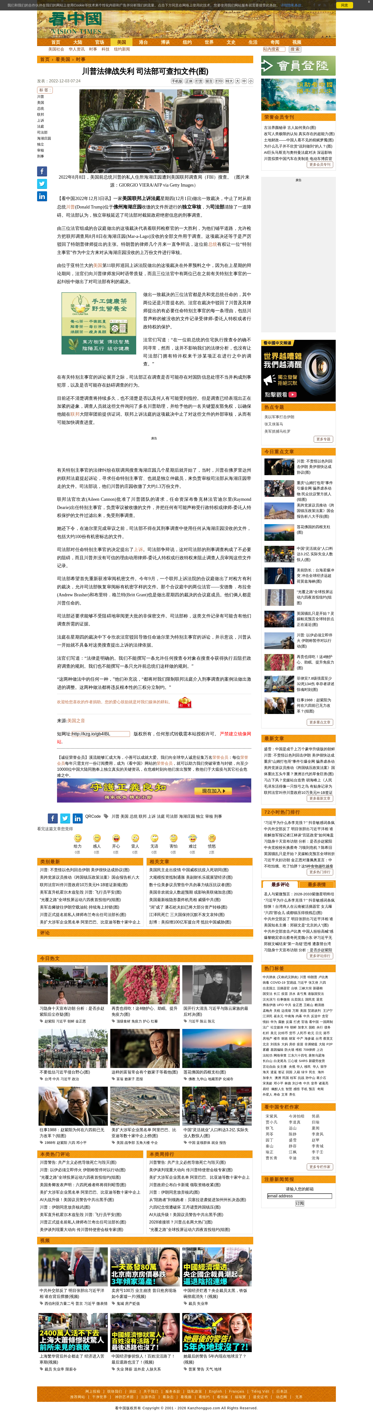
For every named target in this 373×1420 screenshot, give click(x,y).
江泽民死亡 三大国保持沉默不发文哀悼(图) (187, 915)
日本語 (282, 1391)
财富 (292, 1038)
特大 (229, 81)
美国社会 (56, 49)
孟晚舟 (267, 1011)
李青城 (318, 1146)
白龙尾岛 (280, 1061)
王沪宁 (328, 1011)
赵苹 (316, 1140)
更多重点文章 (320, 722)
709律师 (309, 1050)
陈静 (293, 1134)
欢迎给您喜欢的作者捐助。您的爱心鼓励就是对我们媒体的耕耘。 (115, 702)
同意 (344, 5)
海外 (321, 1072)
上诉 (40, 120)
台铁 (294, 988)
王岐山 (308, 1005)
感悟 (296, 1089)
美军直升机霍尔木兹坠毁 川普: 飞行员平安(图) (81, 892)
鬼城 (120, 1303)
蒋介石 (321, 1078)
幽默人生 (277, 1089)
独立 (40, 144)
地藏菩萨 (215, 1079)
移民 (307, 1066)
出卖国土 (269, 988)
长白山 (267, 1061)
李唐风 (318, 1134)
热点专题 (274, 407)
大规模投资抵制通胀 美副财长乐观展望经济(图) (191, 877)
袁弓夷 (302, 994)
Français (237, 1391)
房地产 (267, 1038)
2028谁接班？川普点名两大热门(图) (180, 1222)
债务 (327, 1027)
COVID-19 (277, 982)
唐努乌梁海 (317, 1055)
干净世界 (99, 1397)
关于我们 (150, 1391)
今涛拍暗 (297, 1116)
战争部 (129, 1143)
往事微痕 (283, 999)
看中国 (78, 22)
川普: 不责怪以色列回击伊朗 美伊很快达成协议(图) (84, 870)
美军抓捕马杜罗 (277, 431)
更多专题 (323, 439)
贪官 (325, 1016)
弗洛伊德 (269, 1005)
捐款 (133, 1391)
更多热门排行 (320, 872)
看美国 (63, 59)
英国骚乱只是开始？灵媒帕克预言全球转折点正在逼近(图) (315, 619)
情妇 (266, 1022)
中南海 (289, 1016)
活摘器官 (283, 988)
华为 (273, 1022)
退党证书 (260, 1397)
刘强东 (275, 1044)
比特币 (283, 1033)
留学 (323, 1066)
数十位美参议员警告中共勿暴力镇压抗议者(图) (190, 885)
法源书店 (148, 1397)
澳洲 (278, 1078)
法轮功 (267, 1055)
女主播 (282, 1066)
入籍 (297, 1072)
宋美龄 (267, 1083)
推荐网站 (77, 1397)
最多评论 (280, 884)
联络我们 (114, 1391)
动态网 (281, 1397)
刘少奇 (297, 1083)
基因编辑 (276, 1050)
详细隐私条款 (291, 5)
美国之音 (76, 720)
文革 (284, 1094)
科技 (106, 49)
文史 (231, 42)
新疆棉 (318, 988)
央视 (292, 1066)
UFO (280, 1005)
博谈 (165, 42)
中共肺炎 (269, 977)
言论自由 (269, 1066)
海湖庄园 (44, 138)
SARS (303, 1061)
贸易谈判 (315, 1011)
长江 (277, 994)
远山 (293, 1128)
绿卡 (304, 1072)
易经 (266, 1089)
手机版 (177, 81)
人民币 (302, 1033)
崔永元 (278, 1016)
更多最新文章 (320, 798)
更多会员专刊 (320, 164)
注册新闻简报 (279, 1179)
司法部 (42, 132)
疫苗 (284, 994)
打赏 (198, 81)
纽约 (187, 42)
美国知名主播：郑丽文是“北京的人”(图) (296, 925)
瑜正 (270, 1152)
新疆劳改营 (317, 1061)
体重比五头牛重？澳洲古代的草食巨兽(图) (299, 774)
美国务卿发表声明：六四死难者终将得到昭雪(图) (83, 1185)
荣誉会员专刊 (279, 117)
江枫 (293, 1152)
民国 (285, 1078)
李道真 (295, 1122)
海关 (266, 1072)
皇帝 (314, 1083)
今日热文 (50, 958)
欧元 (311, 1033)
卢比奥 (323, 977)
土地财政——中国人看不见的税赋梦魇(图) (299, 140)
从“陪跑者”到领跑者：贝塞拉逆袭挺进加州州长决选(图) (197, 1200)
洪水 (292, 994)
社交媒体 (276, 1027)
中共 (56, 1079)
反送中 (316, 1016)
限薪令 (71, 1369)
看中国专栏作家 (281, 1107)
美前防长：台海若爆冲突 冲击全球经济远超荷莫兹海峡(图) (315, 575)
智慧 (289, 1089)
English (215, 1391)
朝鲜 (70, 1021)
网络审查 (280, 1055)
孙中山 (310, 1078)
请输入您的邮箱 (300, 1189)
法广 (266, 1027)
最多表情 (317, 884)
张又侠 (313, 982)
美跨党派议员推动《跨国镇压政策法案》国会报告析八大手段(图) (315, 510)
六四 (71, 1143)
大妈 (284, 1044)
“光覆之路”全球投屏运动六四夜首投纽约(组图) (80, 900)
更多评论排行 (320, 956)
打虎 (297, 1022)
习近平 (61, 1021)
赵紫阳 (50, 1021)
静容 (293, 1146)
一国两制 (326, 1022)
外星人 (267, 1094)
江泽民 (267, 1016)
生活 (253, 42)
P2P (329, 1044)
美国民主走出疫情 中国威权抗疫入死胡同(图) (189, 870)
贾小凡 (272, 1122)
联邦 (40, 114)
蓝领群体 (203, 1143)
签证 (281, 1072)
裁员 (192, 1303)
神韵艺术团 (124, 1397)
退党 (319, 999)
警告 (200, 1369)
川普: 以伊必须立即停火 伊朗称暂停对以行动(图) (82, 1170)
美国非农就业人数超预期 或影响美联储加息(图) (191, 892)
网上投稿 (92, 1391)
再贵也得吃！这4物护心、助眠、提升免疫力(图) (315, 662)
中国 (191, 1143)
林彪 (288, 1083)
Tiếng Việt (260, 1391)
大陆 (77, 42)
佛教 (191, 1079)
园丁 (270, 1140)
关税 (277, 1011)
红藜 (154, 1021)
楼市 (277, 1038)
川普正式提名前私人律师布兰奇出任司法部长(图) (83, 915)
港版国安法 (316, 994)
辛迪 (293, 1158)
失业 (120, 1369)
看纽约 (204, 1397)
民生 (312, 1072)
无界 (299, 1397)
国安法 (267, 994)
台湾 (48, 1079)
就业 (214, 1143)
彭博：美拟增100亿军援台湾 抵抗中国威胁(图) (190, 922)
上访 (319, 1050)
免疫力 (136, 1021)
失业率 (202, 1303)
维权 (299, 1050)
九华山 (201, 1079)
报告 (222, 1143)
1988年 (50, 1143)
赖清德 (319, 1005)
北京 (266, 1044)
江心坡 (293, 1061)
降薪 (128, 1369)
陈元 (211, 1021)
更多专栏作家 (320, 1167)
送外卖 (139, 1369)
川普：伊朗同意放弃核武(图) (65, 1207)
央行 (319, 1027)
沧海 (316, 1158)
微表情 (102, 1303)
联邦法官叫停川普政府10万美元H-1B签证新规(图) (84, 885)
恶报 (139, 1079)
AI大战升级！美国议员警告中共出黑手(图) (77, 1200)
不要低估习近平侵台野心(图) (65, 1072)
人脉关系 (153, 1369)
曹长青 (272, 1158)
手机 (304, 1089)
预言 (312, 1089)
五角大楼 (143, 1143)
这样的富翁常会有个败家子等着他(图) (145, 1072)
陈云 (203, 1021)
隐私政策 (194, 1391)
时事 (93, 49)
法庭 (40, 126)
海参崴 (309, 1038)
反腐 (289, 1022)
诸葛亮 (323, 1083)
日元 (318, 1033)
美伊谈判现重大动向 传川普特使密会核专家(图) (81, 1229)
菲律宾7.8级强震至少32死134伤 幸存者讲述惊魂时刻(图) (315, 684)
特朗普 (312, 977)
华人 (300, 1066)
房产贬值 (132, 1303)
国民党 (310, 999)
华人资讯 (77, 49)
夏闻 (316, 1128)
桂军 (293, 1078)
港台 (143, 42)
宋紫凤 (272, 1116)
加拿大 (303, 1027)
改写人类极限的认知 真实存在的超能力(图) (299, 134)
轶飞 (270, 1128)
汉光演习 (269, 999)
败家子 (129, 1079)
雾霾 (266, 1050)
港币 (326, 1033)
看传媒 (222, 1397)
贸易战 (291, 982)
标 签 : (45, 90)
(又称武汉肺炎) (288, 977)
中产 (300, 1038)
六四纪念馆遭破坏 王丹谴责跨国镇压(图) (185, 1207)
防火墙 (289, 1050)
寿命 (277, 1094)
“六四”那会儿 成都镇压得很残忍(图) (293, 913)
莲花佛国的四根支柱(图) (205, 1072)
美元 (273, 1033)
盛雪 (293, 1140)
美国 (121, 42)
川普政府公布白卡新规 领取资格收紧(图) (185, 1185)
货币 (292, 1033)
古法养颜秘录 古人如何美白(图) (290, 127)
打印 (219, 81)
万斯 (295, 1011)
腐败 (281, 1022)
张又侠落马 (273, 424)
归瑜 (316, 1122)
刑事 (40, 156)
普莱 (192, 1369)
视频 (296, 42)
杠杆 (266, 1033)
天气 (209, 1369)
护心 (146, 1021)
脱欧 (312, 1027)
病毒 (266, 982)
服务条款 (172, 1391)
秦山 (270, 1146)
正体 (189, 81)
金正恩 (80, 1021)
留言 (209, 81)
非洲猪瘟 (311, 1044)
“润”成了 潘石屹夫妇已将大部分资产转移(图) (188, 907)
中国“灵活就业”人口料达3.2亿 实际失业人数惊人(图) (315, 554)
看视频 (186, 1397)
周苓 (270, 1134)
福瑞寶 (240, 1397)
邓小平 (81, 1143)
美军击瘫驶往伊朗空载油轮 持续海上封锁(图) (79, 907)
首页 (55, 42)
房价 (292, 1044)
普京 (79, 1303)
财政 (284, 1038)
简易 (316, 1116)
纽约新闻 (122, 49)
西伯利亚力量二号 (59, 1303)
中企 (154, 1143)
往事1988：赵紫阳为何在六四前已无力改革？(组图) (314, 705)
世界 (209, 42)
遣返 (273, 1072)
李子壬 (318, 1152)
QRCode (93, 816)
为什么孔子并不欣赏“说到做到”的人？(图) (298, 146)
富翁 (120, 1079)
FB (287, 1027)
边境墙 (286, 1011)
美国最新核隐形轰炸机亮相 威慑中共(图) (185, 900)
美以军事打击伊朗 (279, 417)
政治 (75, 1079)
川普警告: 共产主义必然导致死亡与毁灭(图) (78, 1162)
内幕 (299, 1016)
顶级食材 (123, 1021)
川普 (40, 97)
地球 (218, 1369)
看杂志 (168, 1397)
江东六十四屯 (297, 1055)
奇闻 (274, 42)
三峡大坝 (305, 988)
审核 (40, 150)
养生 (292, 1094)
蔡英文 (328, 1038)
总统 (40, 108)
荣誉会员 (220, 757)
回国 (289, 1072)
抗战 (301, 1078)
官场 (99, 42)
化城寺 (228, 1079)
